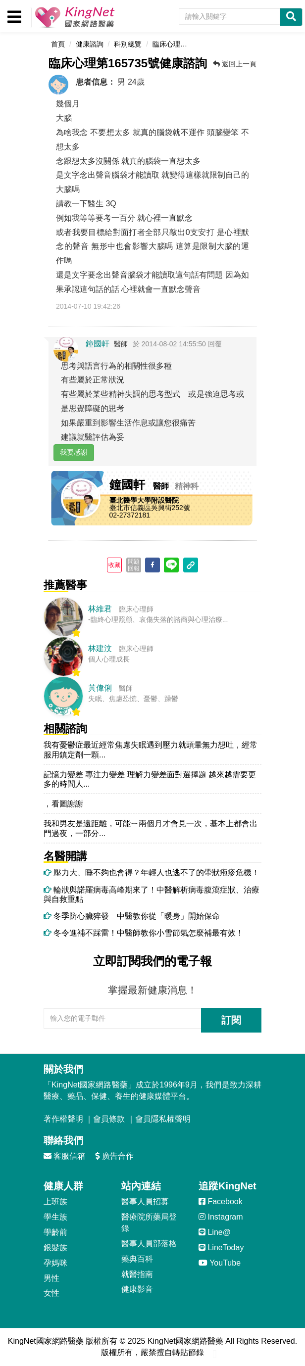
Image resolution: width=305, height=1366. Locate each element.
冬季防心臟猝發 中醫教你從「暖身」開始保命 (132, 916)
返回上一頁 (234, 64)
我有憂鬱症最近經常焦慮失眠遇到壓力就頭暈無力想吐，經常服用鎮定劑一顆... (150, 749)
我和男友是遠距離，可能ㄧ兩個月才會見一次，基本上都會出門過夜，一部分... (150, 828)
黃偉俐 (100, 688)
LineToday (221, 1247)
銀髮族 (55, 1247)
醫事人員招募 (145, 1201)
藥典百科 (137, 1259)
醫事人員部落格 (149, 1243)
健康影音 (137, 1289)
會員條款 (109, 1119)
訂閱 (231, 1020)
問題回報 (134, 565)
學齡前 (55, 1232)
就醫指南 (137, 1274)
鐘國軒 (97, 343)
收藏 (114, 565)
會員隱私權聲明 (163, 1119)
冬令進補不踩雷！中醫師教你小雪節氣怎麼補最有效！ (144, 933)
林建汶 (100, 648)
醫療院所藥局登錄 (149, 1222)
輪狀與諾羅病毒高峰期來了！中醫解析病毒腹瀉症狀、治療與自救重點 (151, 894)
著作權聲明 (63, 1119)
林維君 (100, 609)
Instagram (221, 1217)
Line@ (215, 1232)
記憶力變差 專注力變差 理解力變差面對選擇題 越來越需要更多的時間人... (150, 779)
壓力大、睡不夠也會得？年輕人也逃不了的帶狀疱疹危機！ (151, 872)
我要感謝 (74, 452)
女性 (51, 1293)
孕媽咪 (55, 1263)
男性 (51, 1278)
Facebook (221, 1201)
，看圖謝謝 (63, 804)
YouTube (220, 1263)
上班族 (55, 1201)
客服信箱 (64, 1156)
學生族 (55, 1217)
